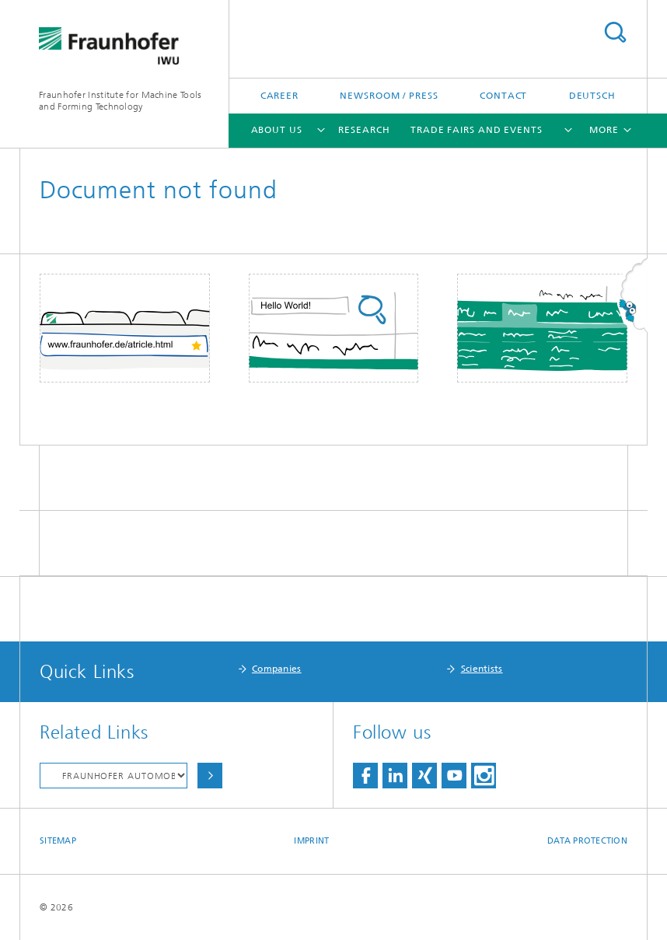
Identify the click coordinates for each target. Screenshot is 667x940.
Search (614, 32)
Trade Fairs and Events (476, 129)
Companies (277, 668)
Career (279, 95)
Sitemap (58, 841)
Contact (503, 95)
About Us (276, 129)
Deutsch (592, 95)
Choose (209, 775)
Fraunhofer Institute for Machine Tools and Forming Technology (120, 100)
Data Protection (587, 841)
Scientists (482, 668)
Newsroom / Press (389, 95)
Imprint (311, 841)
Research (363, 129)
